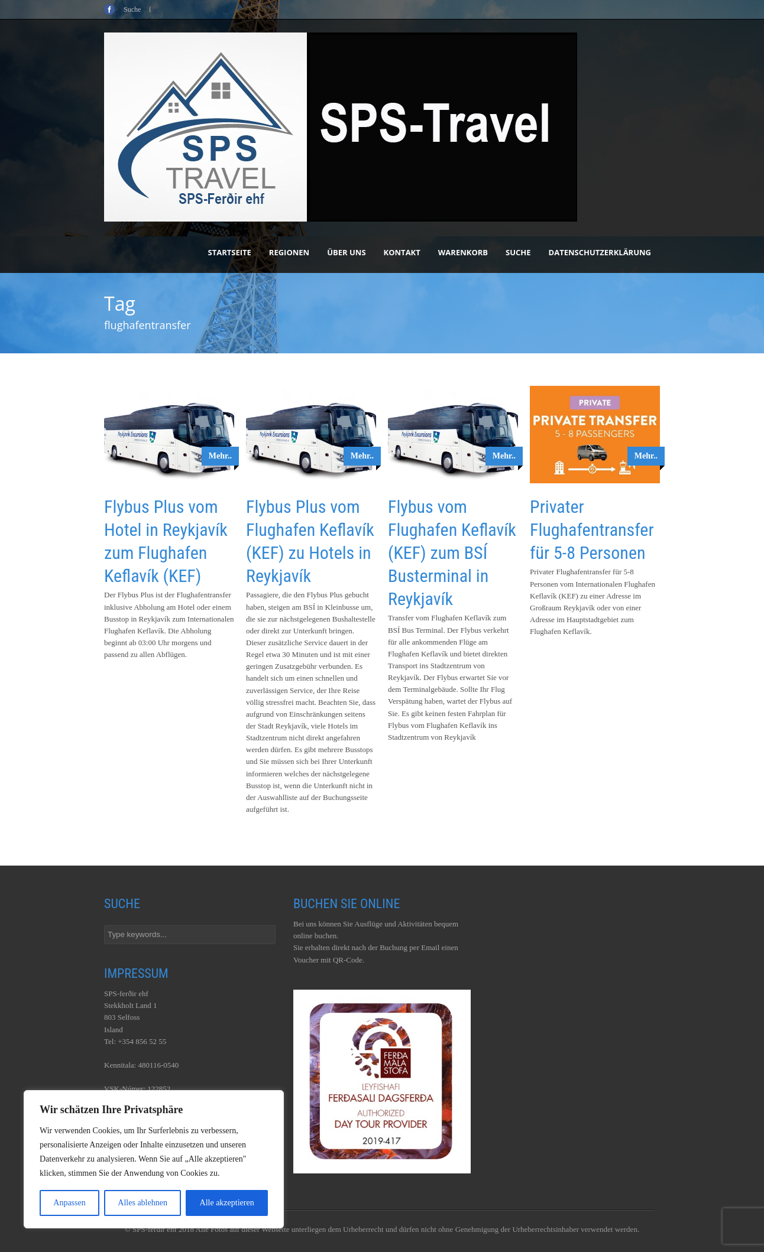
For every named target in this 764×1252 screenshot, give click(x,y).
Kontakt (402, 252)
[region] (154, 1159)
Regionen (289, 252)
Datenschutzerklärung (600, 252)
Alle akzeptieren (227, 1202)
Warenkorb (463, 252)
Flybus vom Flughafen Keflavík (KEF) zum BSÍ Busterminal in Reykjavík (452, 552)
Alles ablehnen (142, 1202)
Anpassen (69, 1202)
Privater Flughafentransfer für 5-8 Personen (592, 529)
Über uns (346, 252)
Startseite (229, 252)
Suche (518, 252)
